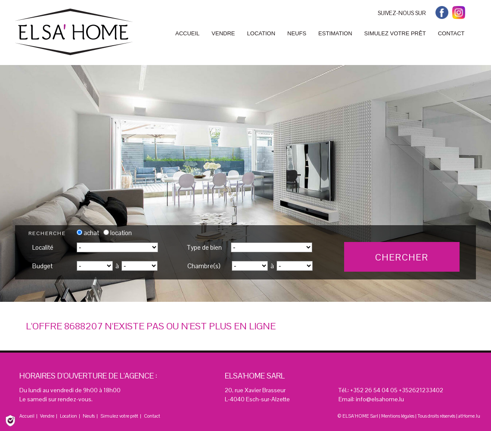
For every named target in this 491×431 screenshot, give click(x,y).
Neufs (89, 416)
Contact (152, 416)
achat (88, 233)
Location (68, 416)
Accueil (26, 416)
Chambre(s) (204, 266)
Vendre (47, 416)
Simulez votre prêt (119, 416)
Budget (42, 266)
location (117, 233)
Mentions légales (397, 416)
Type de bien (204, 247)
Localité (42, 247)
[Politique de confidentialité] (10, 420)
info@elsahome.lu (380, 399)
